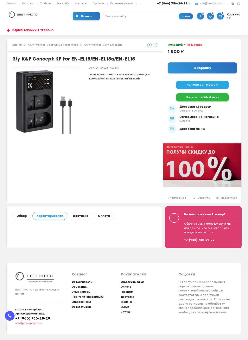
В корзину (202, 68)
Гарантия (99, 3)
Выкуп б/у (63, 3)
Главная (17, 44)
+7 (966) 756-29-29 (172, 3)
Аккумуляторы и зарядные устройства (53, 44)
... (140, 3)
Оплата (11, 3)
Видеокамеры (81, 301)
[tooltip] (149, 45)
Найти (186, 16)
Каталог (84, 16)
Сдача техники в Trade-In (33, 30)
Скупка (125, 311)
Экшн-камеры (81, 291)
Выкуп (125, 306)
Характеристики (49, 216)
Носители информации (88, 296)
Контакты (81, 3)
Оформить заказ (132, 281)
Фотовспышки (81, 306)
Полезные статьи (121, 3)
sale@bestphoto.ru (212, 3)
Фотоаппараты (82, 281)
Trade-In (45, 3)
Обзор (21, 216)
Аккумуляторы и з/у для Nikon (103, 44)
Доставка (28, 3)
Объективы (79, 286)
